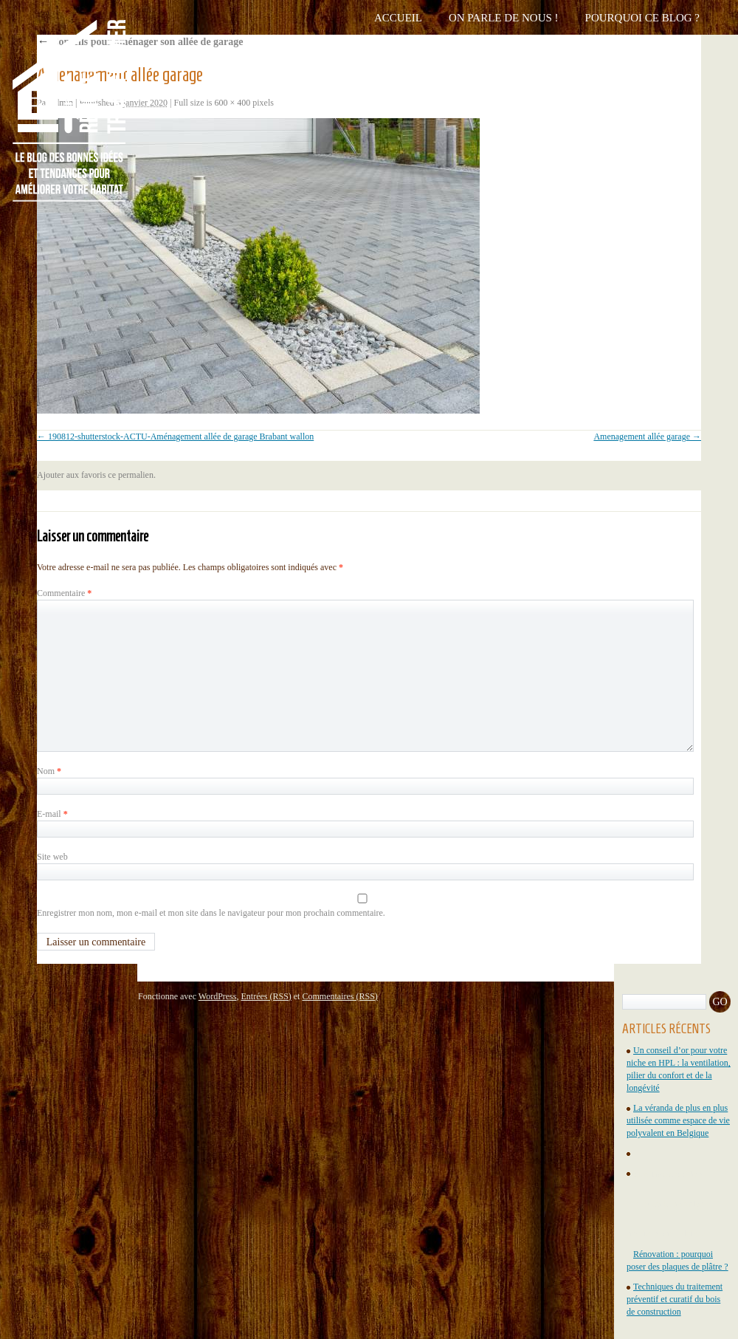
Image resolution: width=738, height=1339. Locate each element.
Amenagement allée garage (641, 436)
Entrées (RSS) (266, 996)
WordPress (218, 996)
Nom (49, 771)
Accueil (398, 18)
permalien (136, 475)
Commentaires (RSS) (339, 996)
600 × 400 (233, 102)
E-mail (52, 814)
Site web (52, 857)
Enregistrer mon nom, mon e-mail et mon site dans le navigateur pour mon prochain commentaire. (211, 913)
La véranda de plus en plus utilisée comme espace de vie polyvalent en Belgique (678, 1120)
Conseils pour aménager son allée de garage (140, 41)
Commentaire (64, 593)
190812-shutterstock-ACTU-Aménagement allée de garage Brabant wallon (181, 436)
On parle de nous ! (504, 18)
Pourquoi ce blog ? (642, 18)
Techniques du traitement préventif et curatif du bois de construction (675, 1299)
